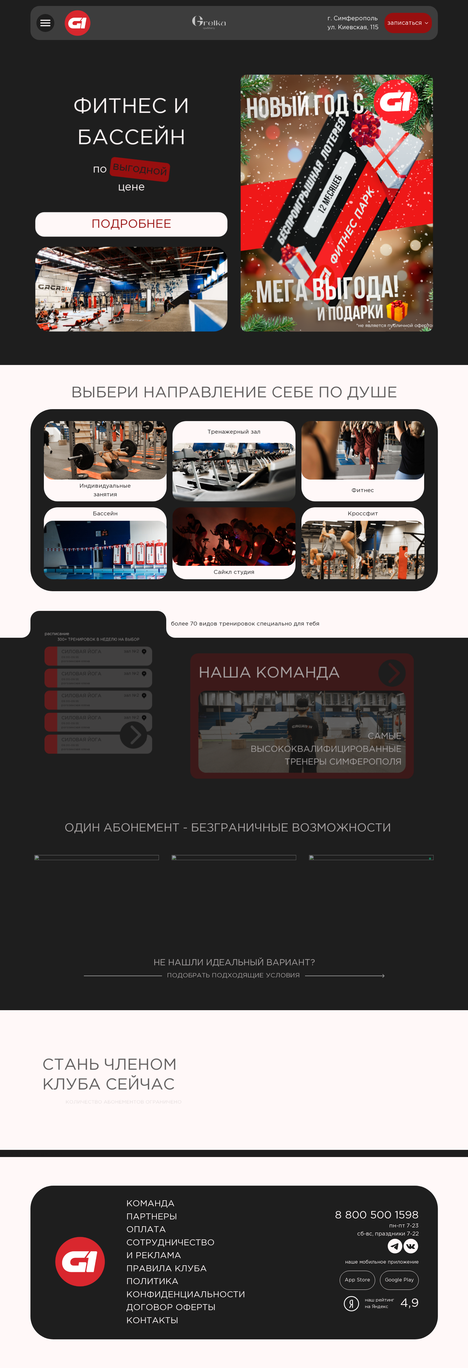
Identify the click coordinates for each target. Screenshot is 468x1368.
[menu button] (45, 23)
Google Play (399, 1280)
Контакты (152, 1321)
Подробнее (131, 224)
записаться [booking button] (408, 23)
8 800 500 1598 (377, 1215)
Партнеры (151, 1217)
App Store (357, 1280)
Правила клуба (166, 1269)
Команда (150, 1204)
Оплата (146, 1230)
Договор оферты (170, 1308)
